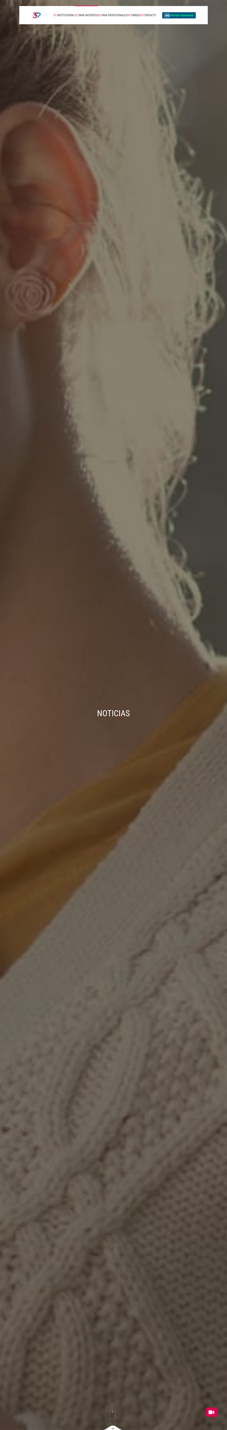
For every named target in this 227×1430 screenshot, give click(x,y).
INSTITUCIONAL (64, 15)
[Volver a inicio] (33, 15)
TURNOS (133, 15)
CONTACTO (148, 15)
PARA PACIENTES (86, 15)
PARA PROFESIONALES (112, 15)
